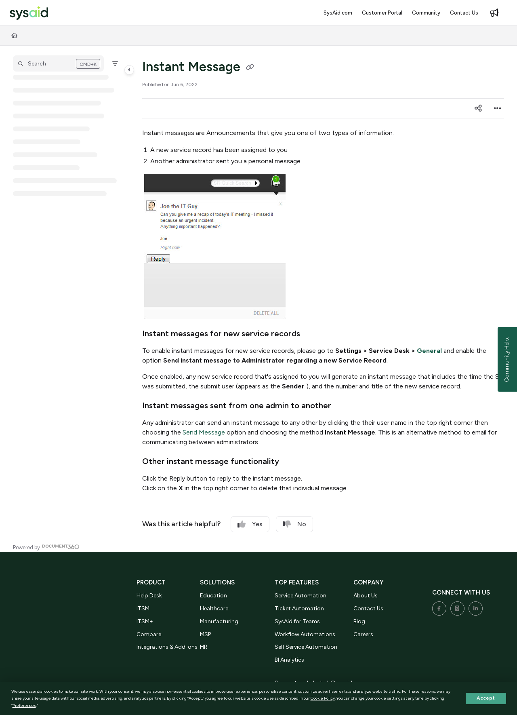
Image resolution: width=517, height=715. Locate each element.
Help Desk (149, 595)
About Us (365, 595)
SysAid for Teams (297, 621)
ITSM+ (145, 621)
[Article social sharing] (478, 108)
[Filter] (115, 63)
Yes (250, 524)
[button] (29, 13)
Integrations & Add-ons (167, 646)
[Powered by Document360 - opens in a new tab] (46, 547)
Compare (149, 634)
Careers (363, 634)
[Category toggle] (129, 70)
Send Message (204, 432)
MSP (205, 634)
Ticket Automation (299, 608)
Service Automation (300, 595)
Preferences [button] (24, 705)
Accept (486, 698)
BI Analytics (289, 659)
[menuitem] (338, 13)
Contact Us (368, 608)
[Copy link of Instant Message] (250, 67)
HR (203, 646)
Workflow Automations (305, 634)
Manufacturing (219, 621)
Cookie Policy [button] (323, 698)
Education (213, 595)
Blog (359, 621)
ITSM (143, 608)
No (294, 524)
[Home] (14, 36)
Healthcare (214, 608)
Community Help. (506, 359)
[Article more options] (497, 108)
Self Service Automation (306, 646)
